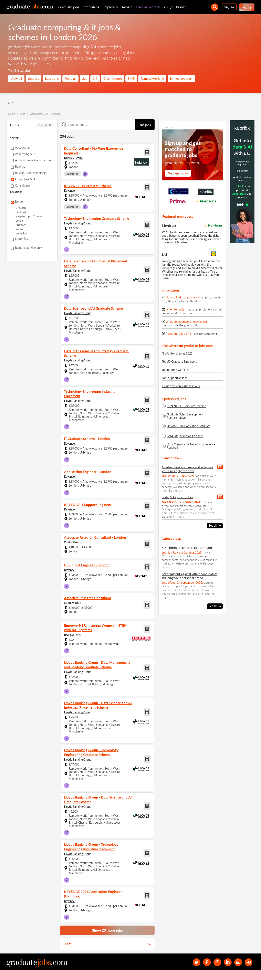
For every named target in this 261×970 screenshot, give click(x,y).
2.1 (84, 78)
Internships (91, 7)
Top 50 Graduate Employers (179, 361)
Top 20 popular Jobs (174, 378)
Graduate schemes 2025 (177, 353)
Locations (52, 78)
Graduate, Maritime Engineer (185, 436)
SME (131, 78)
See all (215, 526)
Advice (127, 7)
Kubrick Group (73, 157)
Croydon (21, 208)
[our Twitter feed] (193, 949)
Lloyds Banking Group (77, 222)
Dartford (21, 212)
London (20, 220)
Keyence (69, 189)
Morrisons (169, 225)
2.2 (95, 78)
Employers (110, 7)
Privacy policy (59, 961)
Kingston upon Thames (29, 216)
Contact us (41, 961)
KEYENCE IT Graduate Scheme (186, 406)
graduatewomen (148, 7)
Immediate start (181, 78)
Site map (12, 961)
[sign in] (248, 949)
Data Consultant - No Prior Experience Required (191, 446)
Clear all (45, 125)
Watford (20, 229)
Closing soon (112, 78)
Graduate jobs (68, 7)
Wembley (21, 233)
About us (26, 961)
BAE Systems (72, 626)
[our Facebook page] (204, 949)
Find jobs (145, 125)
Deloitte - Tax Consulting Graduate (188, 426)
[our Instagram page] (215, 949)
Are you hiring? (174, 7)
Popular (70, 78)
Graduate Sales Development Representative (185, 416)
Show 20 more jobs (107, 917)
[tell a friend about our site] (237, 949)
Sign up (246, 7)
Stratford (21, 225)
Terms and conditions (83, 961)
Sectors (33, 78)
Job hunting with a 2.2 (176, 369)
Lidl (164, 254)
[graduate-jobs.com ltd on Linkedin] (226, 949)
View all (16, 78)
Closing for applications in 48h (181, 386)
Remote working (152, 78)
